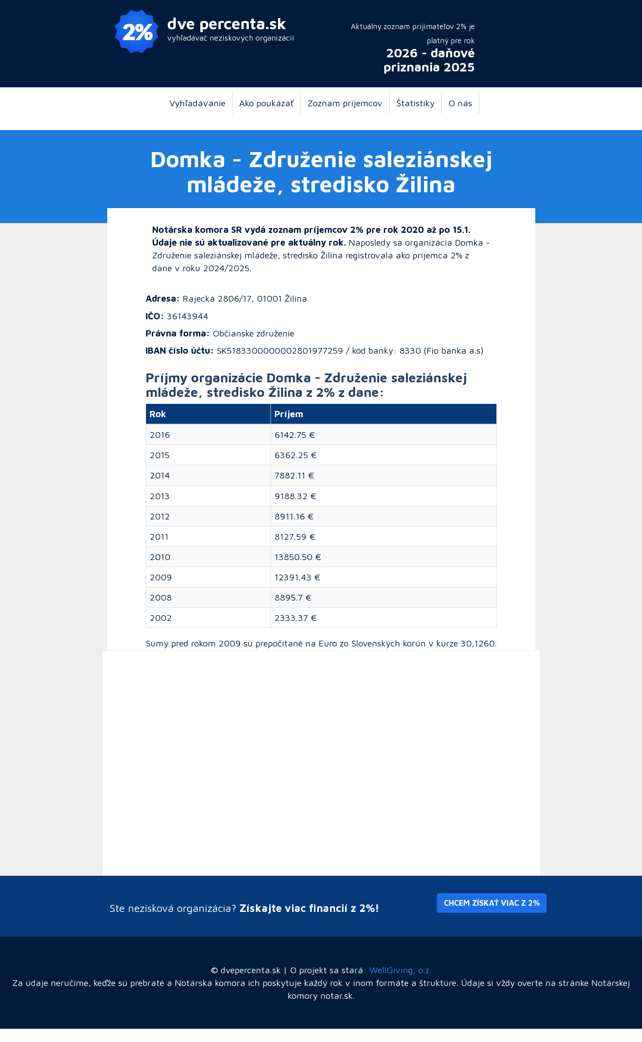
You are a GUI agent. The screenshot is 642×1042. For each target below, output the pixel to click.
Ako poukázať (266, 102)
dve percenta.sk (226, 23)
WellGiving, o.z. (400, 969)
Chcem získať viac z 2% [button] (492, 903)
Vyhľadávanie (197, 102)
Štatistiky (415, 102)
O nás (460, 102)
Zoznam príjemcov (345, 102)
